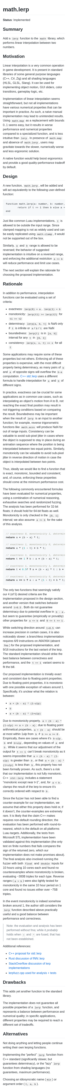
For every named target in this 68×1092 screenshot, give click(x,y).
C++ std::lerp (28, 376)
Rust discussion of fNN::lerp (26, 958)
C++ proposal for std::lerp (25, 953)
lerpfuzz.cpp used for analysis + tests (32, 973)
